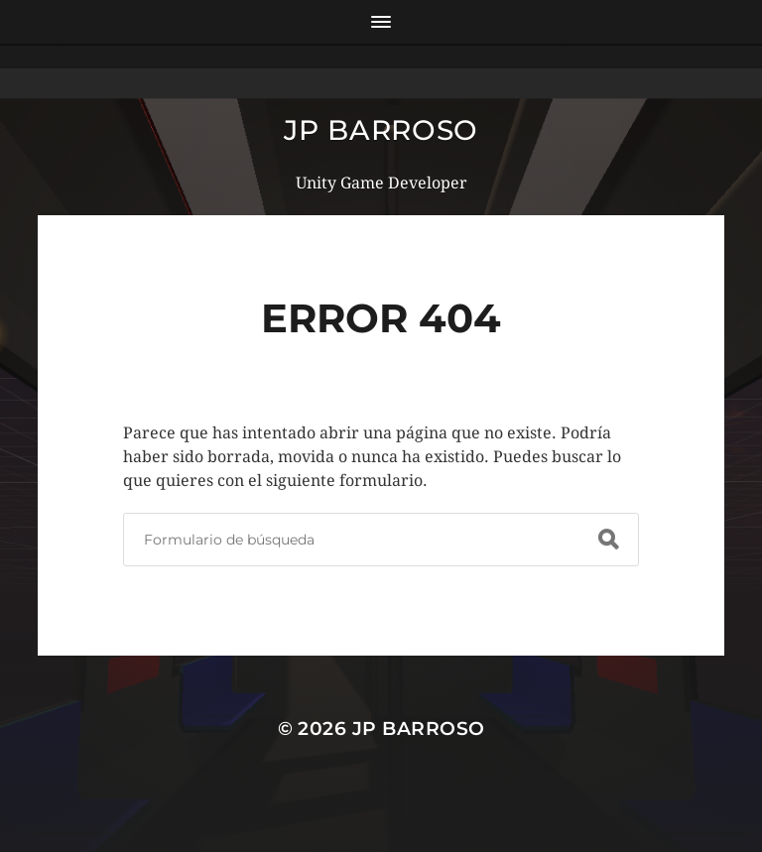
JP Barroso (381, 130)
